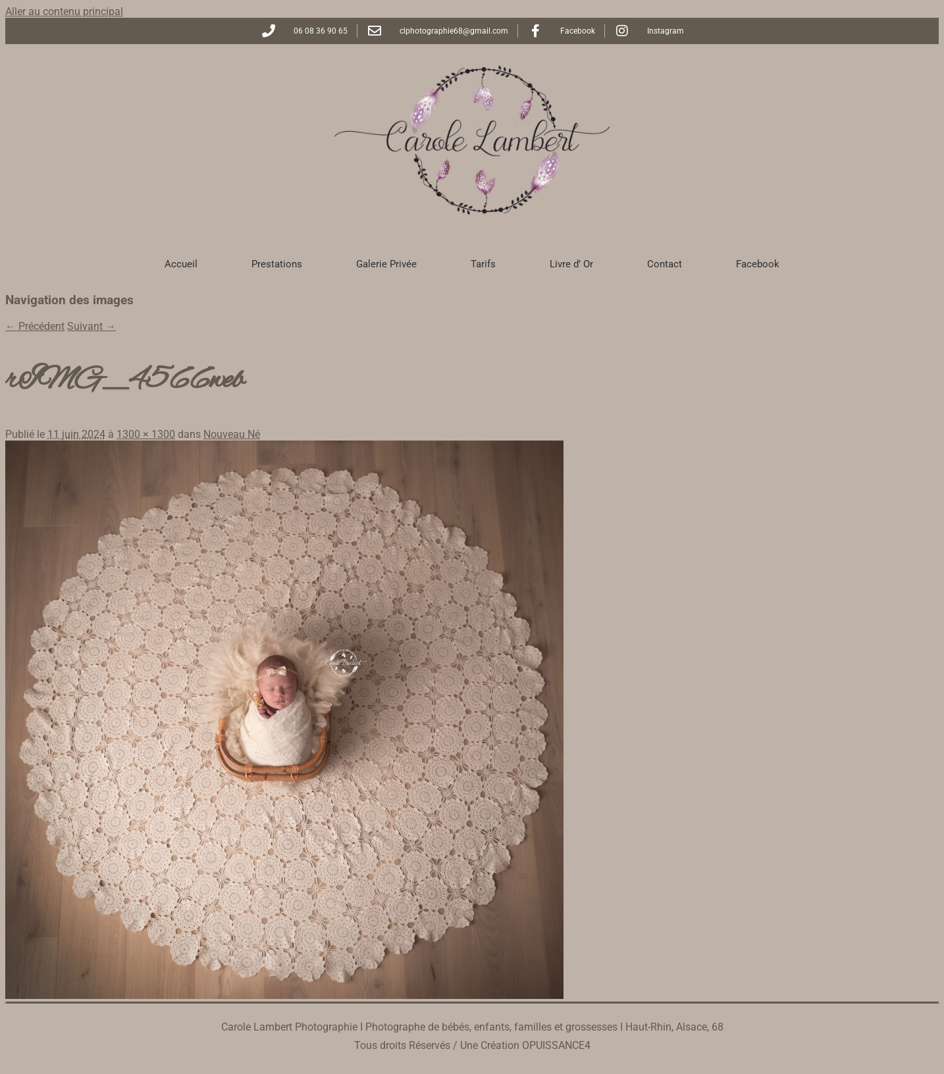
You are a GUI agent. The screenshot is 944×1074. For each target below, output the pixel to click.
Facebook (757, 264)
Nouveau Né (231, 434)
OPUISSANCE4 (556, 1045)
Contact (664, 264)
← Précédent (35, 326)
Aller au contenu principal (64, 11)
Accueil (181, 264)
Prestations (276, 264)
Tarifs (483, 264)
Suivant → (91, 326)
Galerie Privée (386, 264)
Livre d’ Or (571, 264)
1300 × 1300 (146, 434)
